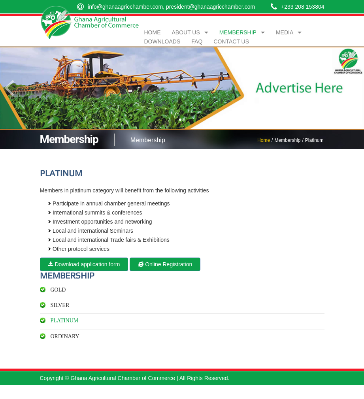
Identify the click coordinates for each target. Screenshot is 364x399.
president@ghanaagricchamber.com (210, 7)
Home (263, 140)
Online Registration (165, 264)
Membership (237, 32)
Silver (60, 305)
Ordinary (65, 336)
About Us (186, 32)
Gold (58, 290)
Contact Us (231, 41)
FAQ (196, 41)
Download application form (84, 264)
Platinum (65, 321)
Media (284, 32)
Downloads (162, 41)
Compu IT (312, 392)
